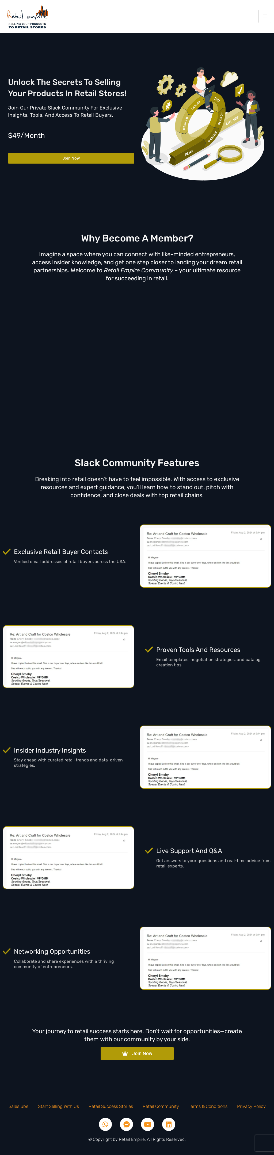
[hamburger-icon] (264, 16)
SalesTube (18, 1106)
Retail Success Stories (111, 1106)
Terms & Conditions (208, 1106)
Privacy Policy (251, 1106)
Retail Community (161, 1106)
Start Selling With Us (58, 1106)
